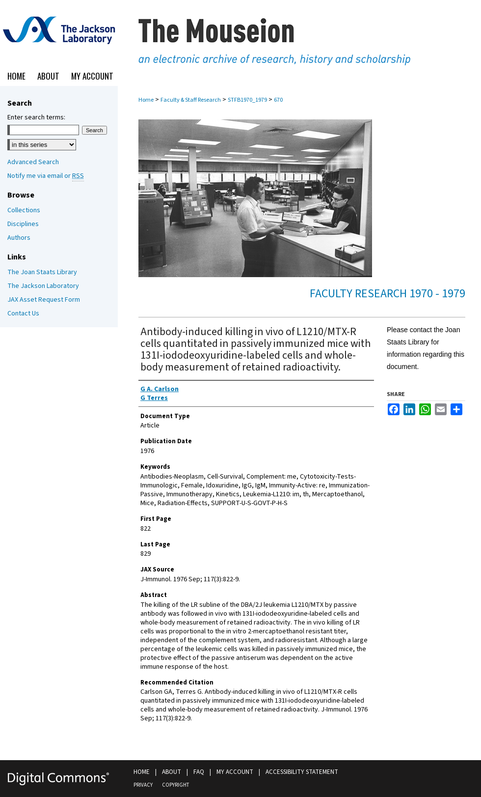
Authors (18, 238)
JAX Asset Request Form (43, 300)
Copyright (175, 785)
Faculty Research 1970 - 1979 (387, 293)
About (171, 772)
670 (278, 100)
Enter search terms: (36, 117)
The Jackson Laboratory (43, 286)
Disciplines (23, 224)
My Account (234, 772)
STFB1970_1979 (247, 100)
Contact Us (23, 313)
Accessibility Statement (302, 772)
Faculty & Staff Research (190, 100)
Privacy (143, 785)
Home (146, 100)
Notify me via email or (45, 176)
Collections (23, 210)
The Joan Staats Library (42, 272)
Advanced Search (33, 162)
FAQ (198, 772)
